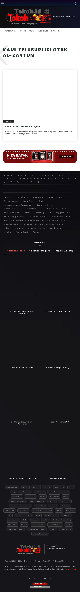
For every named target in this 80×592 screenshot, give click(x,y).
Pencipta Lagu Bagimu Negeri (57, 311)
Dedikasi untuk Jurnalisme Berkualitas (22, 423)
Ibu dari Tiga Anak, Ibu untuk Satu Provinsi (22, 312)
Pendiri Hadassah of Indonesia (22, 478)
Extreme (55, 31)
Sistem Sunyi (11, 31)
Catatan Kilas (8, 121)
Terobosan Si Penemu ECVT (58, 422)
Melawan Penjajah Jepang (57, 367)
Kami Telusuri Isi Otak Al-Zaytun (22, 126)
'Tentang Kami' (70, 569)
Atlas (31, 31)
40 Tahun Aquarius (57, 478)
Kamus (23, 31)
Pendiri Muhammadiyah (22, 367)
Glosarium (42, 31)
